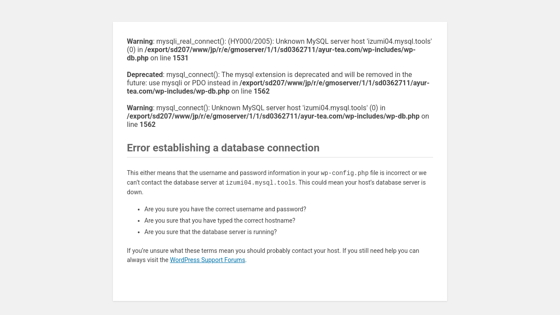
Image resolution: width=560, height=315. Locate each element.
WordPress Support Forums (207, 259)
